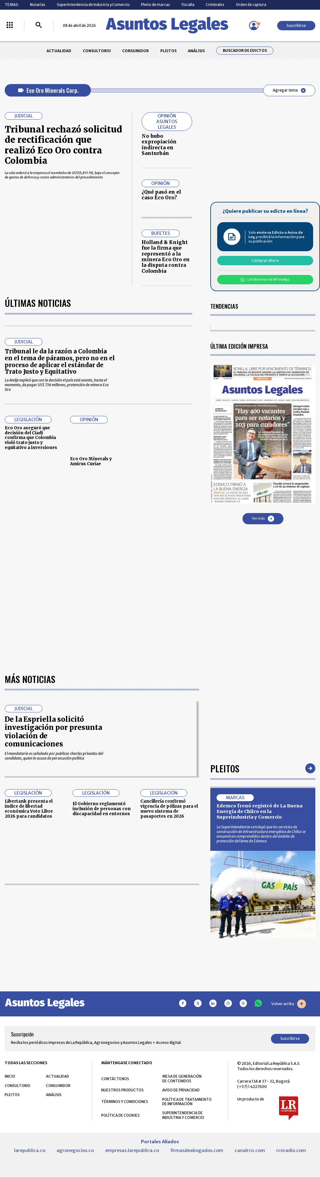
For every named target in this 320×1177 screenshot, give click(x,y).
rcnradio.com (291, 1150)
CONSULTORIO (97, 50)
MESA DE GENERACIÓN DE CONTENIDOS (182, 1078)
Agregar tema (289, 90)
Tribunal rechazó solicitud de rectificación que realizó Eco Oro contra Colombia (63, 145)
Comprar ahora (265, 260)
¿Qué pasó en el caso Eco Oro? (161, 195)
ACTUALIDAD (59, 50)
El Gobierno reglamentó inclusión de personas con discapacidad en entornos (101, 808)
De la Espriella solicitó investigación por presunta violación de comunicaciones (53, 731)
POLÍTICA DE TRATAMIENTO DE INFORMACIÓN (187, 1101)
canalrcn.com (250, 1150)
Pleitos (224, 768)
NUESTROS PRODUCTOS (122, 1090)
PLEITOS (168, 50)
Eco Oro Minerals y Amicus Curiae (91, 461)
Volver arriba (288, 1004)
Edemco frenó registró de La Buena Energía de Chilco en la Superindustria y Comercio (259, 811)
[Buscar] (39, 25)
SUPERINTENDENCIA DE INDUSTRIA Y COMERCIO (183, 1115)
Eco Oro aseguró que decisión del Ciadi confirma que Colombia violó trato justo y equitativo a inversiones (31, 437)
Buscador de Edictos (245, 50)
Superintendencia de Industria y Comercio (93, 4)
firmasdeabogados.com (196, 1150)
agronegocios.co (75, 1150)
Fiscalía (188, 4)
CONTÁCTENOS (115, 1078)
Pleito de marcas (155, 4)
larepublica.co (29, 1150)
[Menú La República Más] (10, 25)
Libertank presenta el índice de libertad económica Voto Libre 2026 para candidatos (29, 809)
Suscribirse (296, 25)
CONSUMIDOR (135, 50)
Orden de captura (251, 4)
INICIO (10, 1076)
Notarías (37, 4)
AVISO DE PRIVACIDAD (181, 1090)
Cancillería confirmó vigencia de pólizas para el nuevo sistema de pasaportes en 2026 (169, 809)
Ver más (263, 519)
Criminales (215, 4)
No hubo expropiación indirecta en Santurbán (159, 144)
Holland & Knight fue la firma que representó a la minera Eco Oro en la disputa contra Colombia (166, 256)
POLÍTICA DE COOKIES (120, 1115)
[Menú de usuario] (254, 25)
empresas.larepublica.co (132, 1150)
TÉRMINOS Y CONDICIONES (124, 1101)
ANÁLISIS (196, 50)
